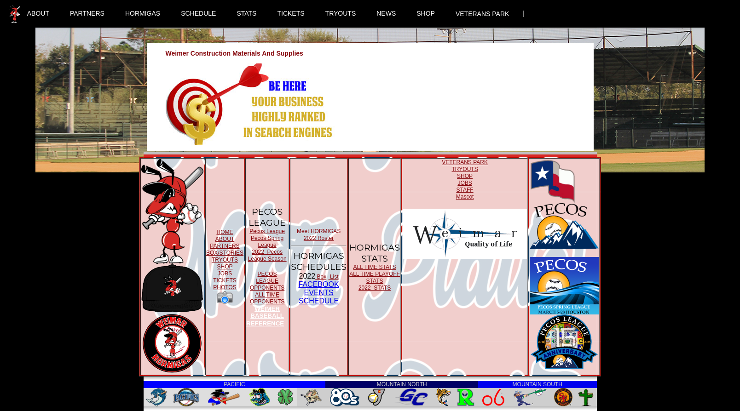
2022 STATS (374, 288)
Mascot (465, 197)
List (334, 277)
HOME (224, 232)
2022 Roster (319, 238)
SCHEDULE (198, 13)
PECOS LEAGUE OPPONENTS (267, 281)
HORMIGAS (142, 13)
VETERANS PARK (482, 13)
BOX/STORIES (224, 253)
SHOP (425, 13)
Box (320, 277)
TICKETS (290, 13)
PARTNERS (87, 13)
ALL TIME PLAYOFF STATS (374, 277)
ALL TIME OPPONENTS (267, 298)
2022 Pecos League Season (267, 255)
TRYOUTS (340, 13)
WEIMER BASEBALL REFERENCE (265, 316)
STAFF (465, 190)
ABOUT (38, 13)
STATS (246, 13)
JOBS (225, 273)
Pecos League (267, 231)
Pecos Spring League (267, 241)
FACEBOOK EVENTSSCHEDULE (319, 292)
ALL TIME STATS (374, 267)
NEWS (386, 13)
